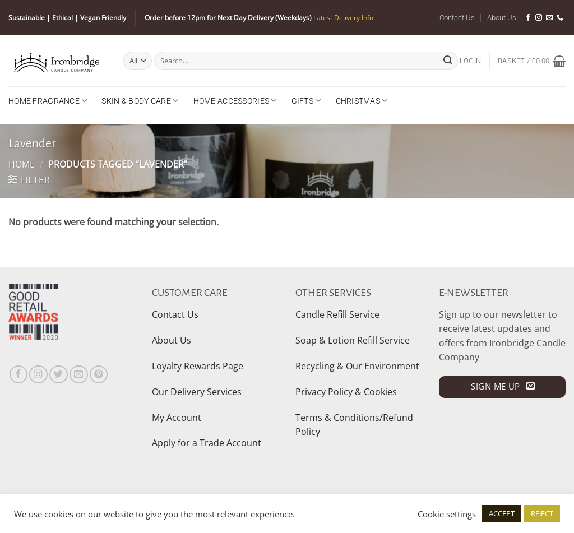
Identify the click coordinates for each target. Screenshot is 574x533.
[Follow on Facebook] (528, 18)
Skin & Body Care (139, 100)
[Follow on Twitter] (58, 374)
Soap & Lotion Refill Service (352, 340)
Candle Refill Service (337, 314)
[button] (470, 61)
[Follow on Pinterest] (99, 374)
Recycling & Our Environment (357, 366)
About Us (501, 17)
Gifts (306, 100)
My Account (176, 417)
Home (21, 164)
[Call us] (560, 18)
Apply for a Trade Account (206, 443)
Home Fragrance (47, 100)
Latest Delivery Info (343, 17)
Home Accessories (235, 100)
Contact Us (457, 17)
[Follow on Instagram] (538, 18)
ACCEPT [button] (502, 513)
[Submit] (447, 61)
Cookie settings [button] (447, 514)
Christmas (362, 100)
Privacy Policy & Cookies (346, 392)
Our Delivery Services (197, 392)
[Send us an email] (549, 18)
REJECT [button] (542, 513)
